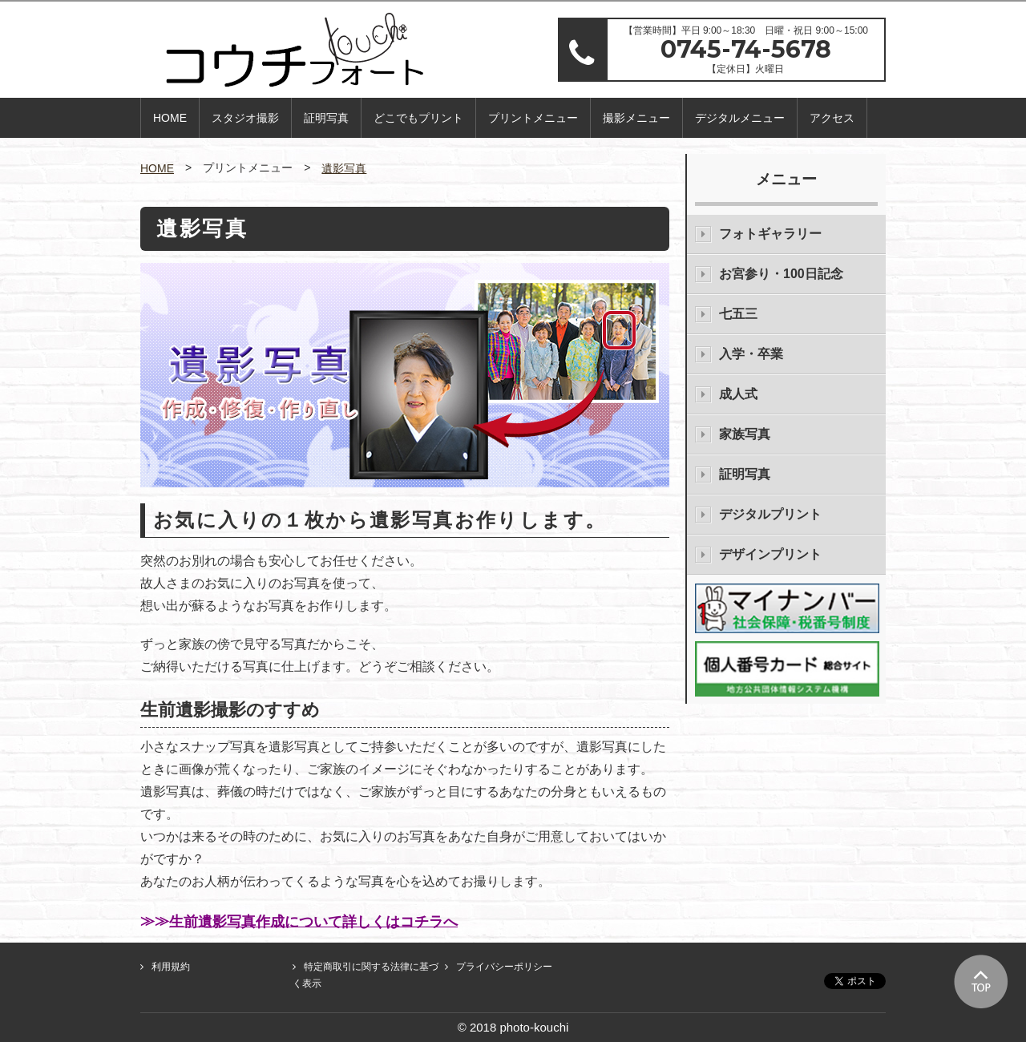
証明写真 (326, 117)
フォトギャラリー (770, 233)
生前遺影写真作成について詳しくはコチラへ (313, 921)
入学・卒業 (751, 354)
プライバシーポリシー (504, 966)
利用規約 (170, 966)
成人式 (738, 394)
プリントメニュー (533, 117)
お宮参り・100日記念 (781, 274)
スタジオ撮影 (245, 117)
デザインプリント (770, 554)
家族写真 (744, 434)
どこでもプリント (418, 117)
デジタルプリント (770, 514)
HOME (170, 117)
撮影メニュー (636, 117)
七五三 (738, 314)
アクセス (832, 117)
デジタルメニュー (740, 117)
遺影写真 (343, 168)
